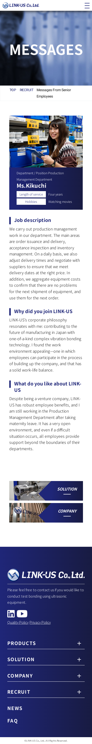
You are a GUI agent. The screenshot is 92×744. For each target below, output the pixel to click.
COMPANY (20, 676)
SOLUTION (21, 659)
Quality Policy (18, 622)
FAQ (12, 720)
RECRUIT (19, 692)
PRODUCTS (21, 643)
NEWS (14, 708)
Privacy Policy (40, 622)
